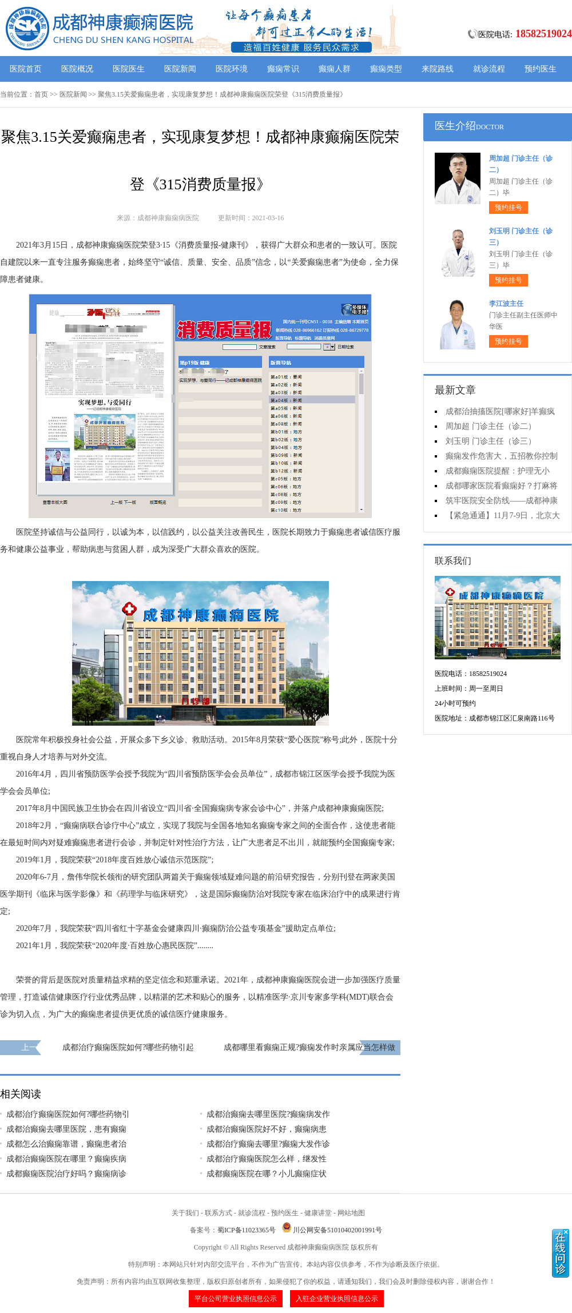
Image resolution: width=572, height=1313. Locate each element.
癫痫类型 (386, 69)
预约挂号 (508, 208)
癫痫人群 (335, 69)
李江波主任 (506, 304)
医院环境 (232, 69)
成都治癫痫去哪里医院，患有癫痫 (66, 1129)
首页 (41, 94)
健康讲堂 (318, 1213)
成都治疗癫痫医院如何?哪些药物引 (68, 1114)
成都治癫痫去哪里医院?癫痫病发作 (268, 1114)
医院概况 (77, 69)
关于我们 (185, 1213)
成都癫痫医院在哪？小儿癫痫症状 (266, 1173)
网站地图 (351, 1213)
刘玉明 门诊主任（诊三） (491, 441)
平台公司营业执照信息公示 (235, 1299)
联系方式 (218, 1213)
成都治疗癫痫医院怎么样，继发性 (266, 1159)
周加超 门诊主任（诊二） (491, 426)
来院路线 (438, 69)
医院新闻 (180, 69)
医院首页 (26, 69)
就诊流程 (489, 69)
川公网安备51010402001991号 (337, 1230)
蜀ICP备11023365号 (246, 1230)
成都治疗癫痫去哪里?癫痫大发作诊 (268, 1144)
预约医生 (541, 69)
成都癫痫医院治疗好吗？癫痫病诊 (66, 1173)
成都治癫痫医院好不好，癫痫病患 (266, 1129)
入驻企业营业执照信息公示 (337, 1299)
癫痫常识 (283, 69)
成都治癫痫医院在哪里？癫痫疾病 (66, 1159)
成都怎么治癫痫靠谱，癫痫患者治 (66, 1144)
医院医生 (129, 69)
